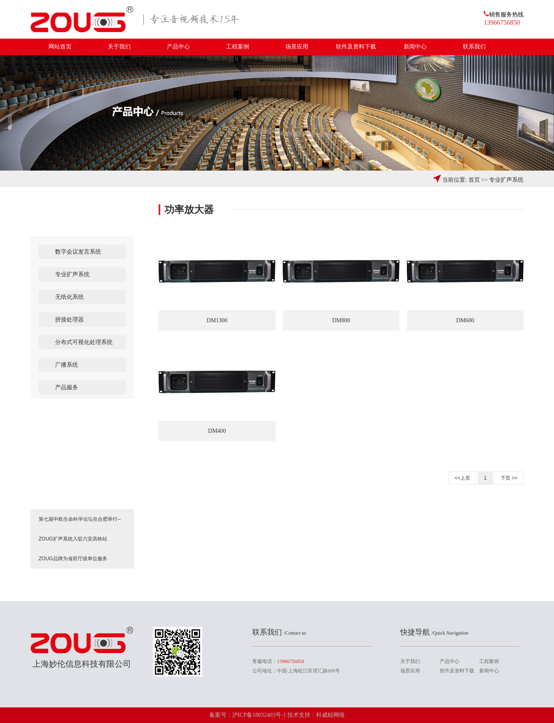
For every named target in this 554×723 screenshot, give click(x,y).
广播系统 (66, 365)
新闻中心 (415, 47)
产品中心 (178, 47)
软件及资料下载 (356, 47)
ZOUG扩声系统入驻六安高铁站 (73, 539)
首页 (474, 180)
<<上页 (462, 478)
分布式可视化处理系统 (84, 342)
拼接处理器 (69, 319)
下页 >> (509, 478)
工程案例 (237, 47)
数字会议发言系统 (78, 252)
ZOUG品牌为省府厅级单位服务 (73, 558)
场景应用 (296, 47)
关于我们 (119, 47)
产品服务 (66, 387)
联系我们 (474, 47)
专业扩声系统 (506, 180)
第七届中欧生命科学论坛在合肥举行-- (80, 519)
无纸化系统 (69, 297)
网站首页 (60, 47)
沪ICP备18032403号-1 (260, 715)
